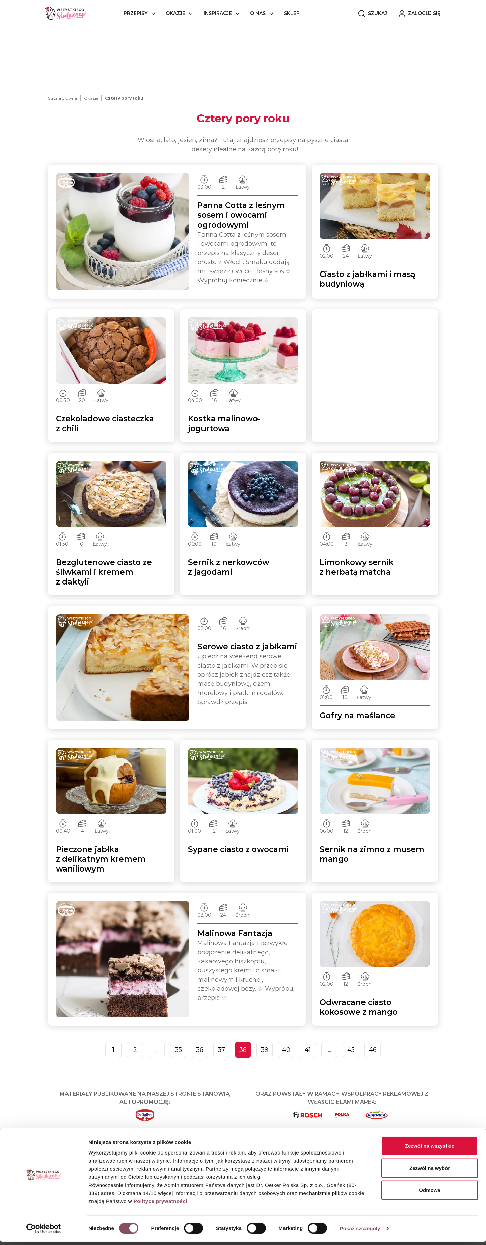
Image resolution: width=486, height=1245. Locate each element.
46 (373, 1050)
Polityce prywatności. (161, 1204)
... (156, 1049)
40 (286, 1050)
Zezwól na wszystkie (429, 1149)
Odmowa (429, 1193)
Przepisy (135, 13)
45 (351, 1050)
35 (178, 1050)
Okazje (175, 13)
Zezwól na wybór (429, 1171)
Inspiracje (218, 13)
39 (264, 1050)
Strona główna (62, 98)
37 (221, 1050)
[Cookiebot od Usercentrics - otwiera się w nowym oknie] (43, 1232)
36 (200, 1050)
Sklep (292, 13)
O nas (258, 13)
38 (243, 1050)
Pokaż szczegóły (360, 1232)
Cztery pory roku (124, 98)
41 (308, 1050)
